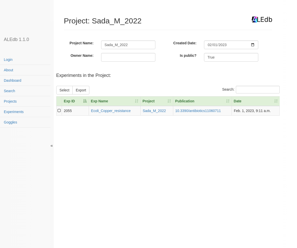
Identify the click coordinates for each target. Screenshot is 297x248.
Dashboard (12, 80)
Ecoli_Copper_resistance (111, 111)
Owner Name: (82, 55)
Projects (10, 101)
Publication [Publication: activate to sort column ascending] (184, 101)
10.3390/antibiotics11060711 (198, 111)
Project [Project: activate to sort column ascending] (149, 101)
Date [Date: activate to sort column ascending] (237, 101)
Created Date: (184, 43)
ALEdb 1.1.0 (16, 39)
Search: (251, 89)
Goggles (10, 122)
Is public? (188, 55)
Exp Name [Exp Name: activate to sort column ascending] (99, 101)
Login (8, 60)
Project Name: (81, 43)
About (8, 70)
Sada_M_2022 (154, 111)
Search (9, 91)
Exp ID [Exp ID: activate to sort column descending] (69, 101)
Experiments (14, 112)
